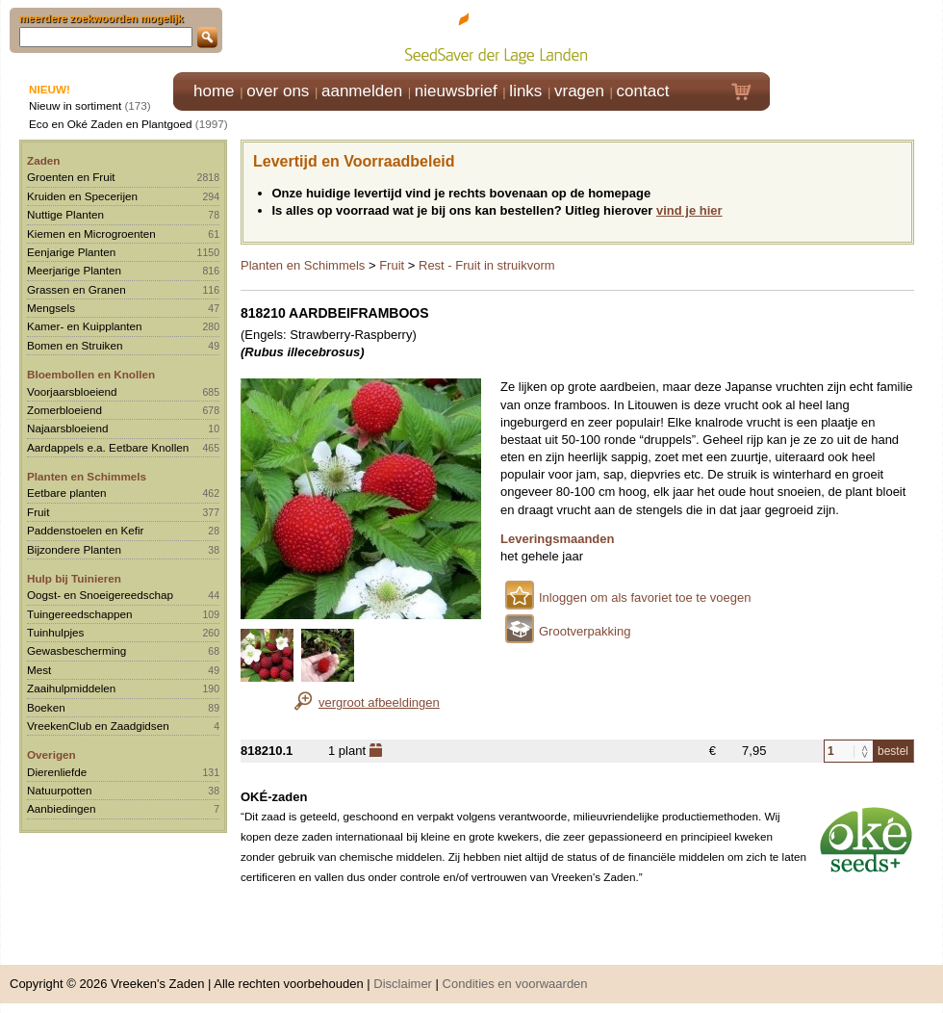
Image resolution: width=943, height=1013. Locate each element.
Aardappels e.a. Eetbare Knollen (108, 447)
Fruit (38, 512)
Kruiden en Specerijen (82, 196)
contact (643, 91)
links (525, 91)
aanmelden (361, 91)
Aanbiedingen (61, 808)
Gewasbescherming (76, 650)
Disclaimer (402, 983)
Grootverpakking (584, 631)
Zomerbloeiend (64, 409)
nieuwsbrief (456, 91)
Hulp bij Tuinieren (74, 578)
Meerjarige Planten (74, 270)
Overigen (51, 754)
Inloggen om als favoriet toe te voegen (645, 597)
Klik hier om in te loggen (857, 35)
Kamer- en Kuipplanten (84, 326)
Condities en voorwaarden (515, 983)
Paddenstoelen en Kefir (85, 530)
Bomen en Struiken (74, 345)
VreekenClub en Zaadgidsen (98, 725)
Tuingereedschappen (79, 614)
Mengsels (51, 307)
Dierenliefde (57, 772)
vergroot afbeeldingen (379, 702)
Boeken (46, 707)
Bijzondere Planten (74, 549)
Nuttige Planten (65, 214)
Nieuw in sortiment (75, 105)
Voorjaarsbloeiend (72, 391)
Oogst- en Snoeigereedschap (100, 594)
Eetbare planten (67, 492)
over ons (277, 91)
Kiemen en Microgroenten (91, 233)
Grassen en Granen (76, 289)
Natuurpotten (59, 790)
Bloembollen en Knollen (91, 374)
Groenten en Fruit (71, 176)
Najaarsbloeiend (67, 428)
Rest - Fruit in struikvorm (487, 265)
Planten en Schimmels (86, 476)
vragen (579, 91)
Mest (39, 669)
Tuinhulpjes (55, 632)
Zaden (43, 160)
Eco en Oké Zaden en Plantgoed (110, 123)
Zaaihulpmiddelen (71, 688)
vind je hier (689, 210)
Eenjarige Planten (71, 252)
